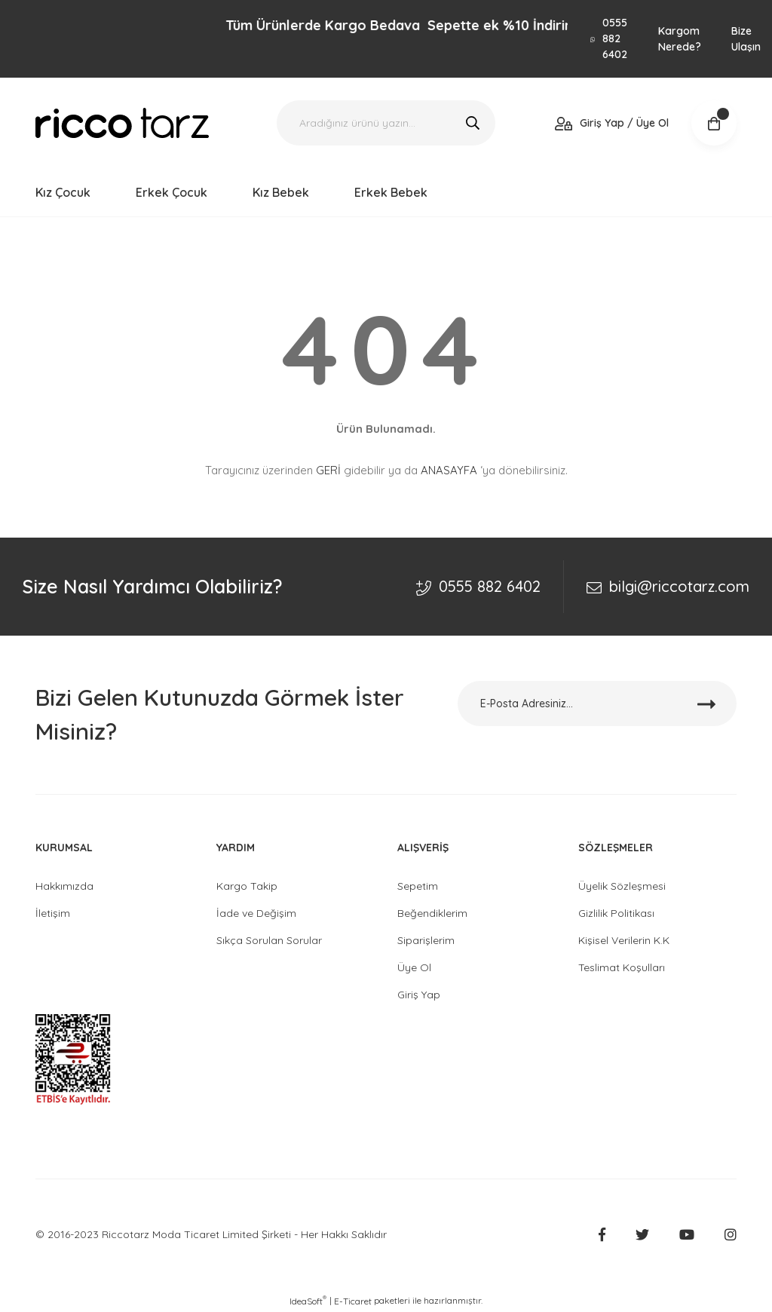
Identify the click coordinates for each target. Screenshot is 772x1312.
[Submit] (706, 703)
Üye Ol (414, 967)
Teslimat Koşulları (621, 967)
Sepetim (417, 886)
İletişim (52, 913)
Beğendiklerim (432, 913)
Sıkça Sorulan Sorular (269, 940)
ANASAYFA (449, 470)
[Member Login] (612, 123)
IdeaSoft (308, 1301)
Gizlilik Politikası (616, 913)
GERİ (328, 470)
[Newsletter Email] (597, 703)
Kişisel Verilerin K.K (623, 940)
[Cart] (714, 123)
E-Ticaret (353, 1301)
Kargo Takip (246, 886)
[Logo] (122, 123)
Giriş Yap (418, 994)
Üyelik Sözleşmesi (622, 886)
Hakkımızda (64, 886)
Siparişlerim (426, 940)
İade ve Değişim (256, 913)
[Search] (386, 123)
